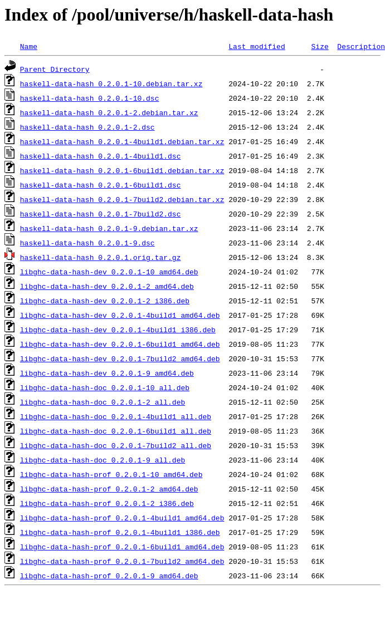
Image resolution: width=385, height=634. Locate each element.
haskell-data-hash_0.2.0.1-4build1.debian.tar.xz (122, 141)
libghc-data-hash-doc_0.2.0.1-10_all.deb (104, 387)
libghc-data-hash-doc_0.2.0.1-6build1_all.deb (115, 431)
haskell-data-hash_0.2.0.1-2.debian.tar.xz (109, 112)
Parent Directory (55, 69)
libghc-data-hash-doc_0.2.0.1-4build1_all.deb (115, 416)
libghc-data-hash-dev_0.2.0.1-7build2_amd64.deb (120, 358)
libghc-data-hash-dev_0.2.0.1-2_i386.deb (104, 301)
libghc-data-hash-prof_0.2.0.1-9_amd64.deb (109, 576)
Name (28, 46)
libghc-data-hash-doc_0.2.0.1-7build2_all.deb (115, 445)
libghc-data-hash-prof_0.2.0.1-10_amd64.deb (111, 474)
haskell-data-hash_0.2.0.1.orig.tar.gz (100, 257)
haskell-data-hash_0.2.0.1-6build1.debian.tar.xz (122, 170)
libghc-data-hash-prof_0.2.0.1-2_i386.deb (107, 503)
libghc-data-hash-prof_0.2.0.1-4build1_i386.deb (120, 532)
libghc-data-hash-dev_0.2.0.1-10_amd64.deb (109, 272)
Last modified (256, 46)
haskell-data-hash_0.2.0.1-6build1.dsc (100, 185)
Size (319, 46)
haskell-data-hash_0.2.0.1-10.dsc (89, 98)
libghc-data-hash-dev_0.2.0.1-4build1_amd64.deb (120, 315)
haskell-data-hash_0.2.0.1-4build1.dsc (100, 156)
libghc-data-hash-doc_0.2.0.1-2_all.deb (102, 402)
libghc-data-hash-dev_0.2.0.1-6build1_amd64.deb (120, 344)
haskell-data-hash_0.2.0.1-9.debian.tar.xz (109, 228)
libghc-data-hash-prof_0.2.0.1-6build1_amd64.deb (122, 547)
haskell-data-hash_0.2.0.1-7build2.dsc (100, 214)
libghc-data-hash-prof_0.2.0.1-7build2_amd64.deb (122, 561)
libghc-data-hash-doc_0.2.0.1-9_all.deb (102, 460)
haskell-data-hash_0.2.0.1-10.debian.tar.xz (111, 83)
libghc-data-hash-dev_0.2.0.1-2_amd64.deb (107, 286)
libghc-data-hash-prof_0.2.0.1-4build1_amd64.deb (122, 518)
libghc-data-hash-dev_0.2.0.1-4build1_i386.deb (118, 330)
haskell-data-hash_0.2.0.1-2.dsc (87, 127)
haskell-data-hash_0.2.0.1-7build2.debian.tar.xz (122, 199)
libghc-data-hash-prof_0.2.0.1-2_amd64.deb (109, 489)
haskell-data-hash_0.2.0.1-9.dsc (87, 243)
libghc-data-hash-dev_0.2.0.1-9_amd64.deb (107, 373)
